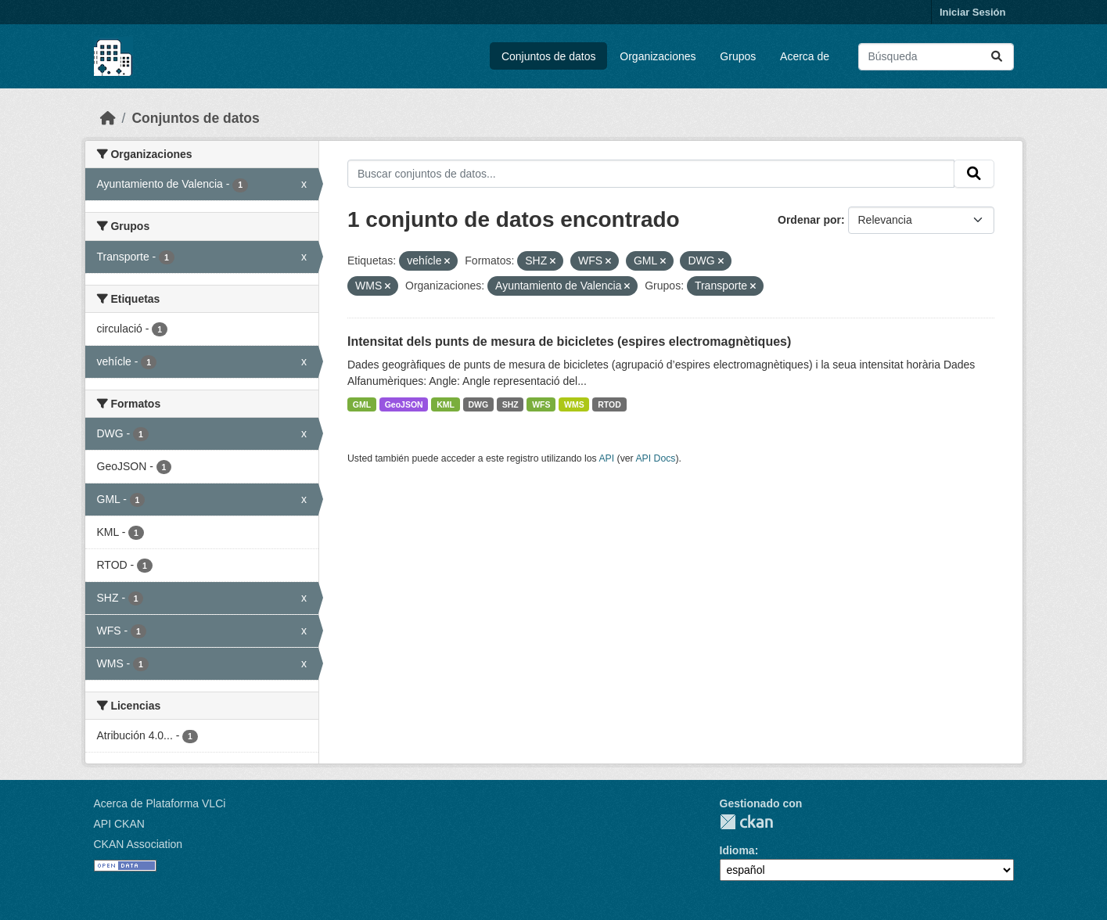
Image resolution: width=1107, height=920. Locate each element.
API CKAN (119, 824)
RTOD (609, 404)
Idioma (737, 850)
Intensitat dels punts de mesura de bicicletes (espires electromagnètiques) (569, 341)
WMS (574, 404)
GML (362, 404)
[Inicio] (108, 118)
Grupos (738, 56)
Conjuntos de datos (548, 56)
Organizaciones (657, 56)
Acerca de (804, 56)
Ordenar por (809, 220)
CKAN (746, 822)
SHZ (510, 404)
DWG (478, 404)
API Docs (655, 458)
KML (446, 404)
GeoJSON (404, 404)
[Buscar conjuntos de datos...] (936, 56)
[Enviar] (996, 56)
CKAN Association (138, 844)
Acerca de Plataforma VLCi (160, 803)
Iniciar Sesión (973, 12)
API (606, 458)
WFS (541, 404)
